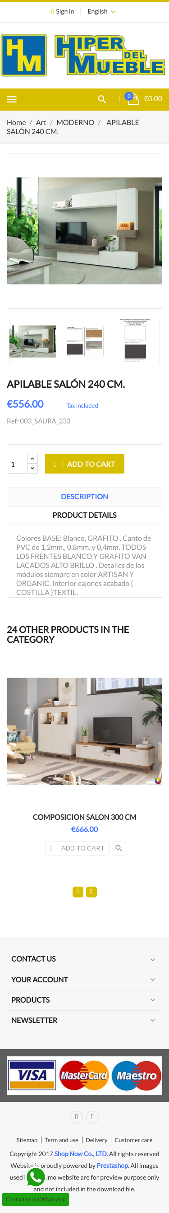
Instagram (92, 1117)
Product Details (85, 515)
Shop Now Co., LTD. (81, 1153)
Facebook (76, 1117)
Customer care (133, 1139)
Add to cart (84, 464)
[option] (33, 341)
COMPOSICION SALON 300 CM (85, 817)
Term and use (61, 1139)
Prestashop (112, 1165)
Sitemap (27, 1139)
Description (84, 497)
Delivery (96, 1139)
